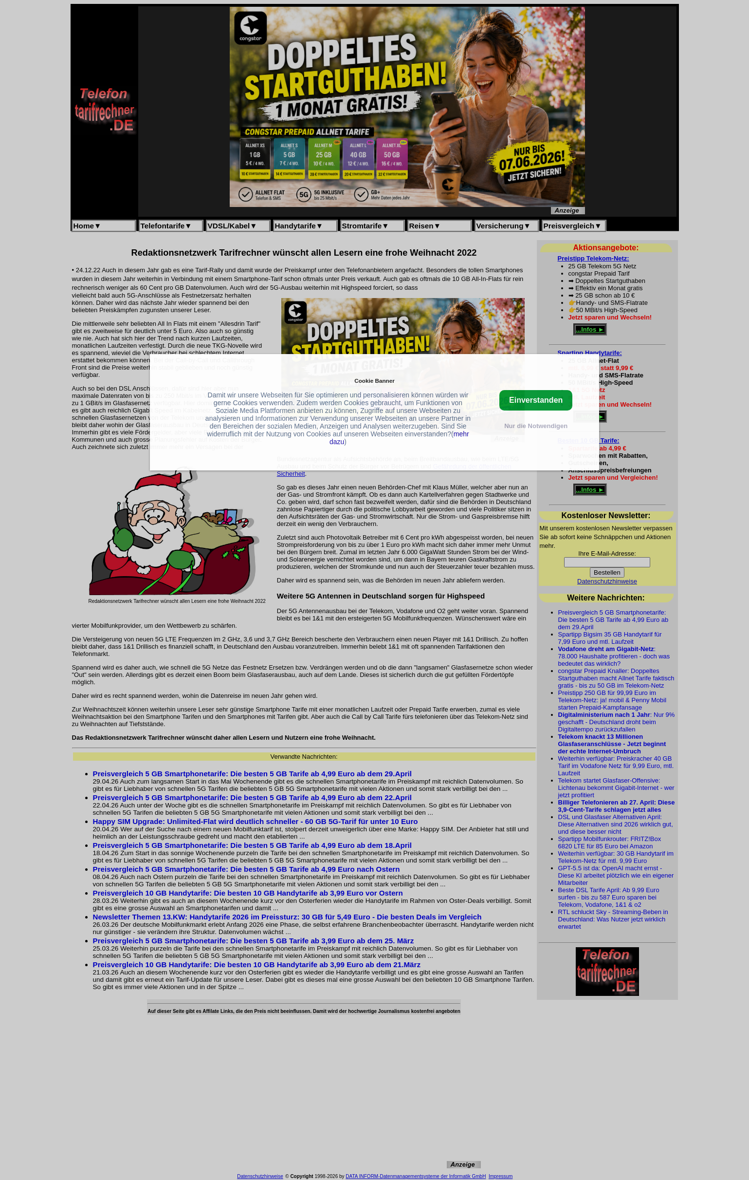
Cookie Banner (374, 380)
